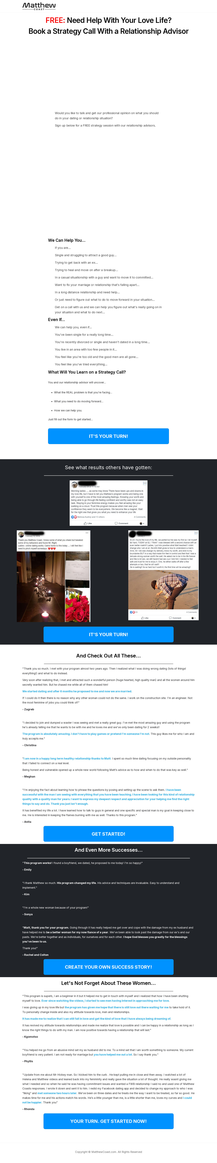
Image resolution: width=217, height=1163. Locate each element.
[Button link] (108, 436)
